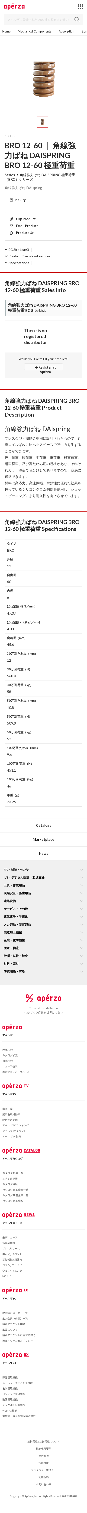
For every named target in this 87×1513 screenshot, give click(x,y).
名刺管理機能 (10, 1388)
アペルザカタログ (12, 1158)
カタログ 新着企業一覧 (15, 1195)
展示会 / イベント (12, 1254)
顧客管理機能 (10, 1377)
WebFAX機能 (9, 1410)
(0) (17, 250)
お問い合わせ (43, 1484)
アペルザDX (9, 1363)
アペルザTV (9, 1094)
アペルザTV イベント (14, 1131)
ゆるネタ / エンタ (12, 1270)
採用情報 (44, 1463)
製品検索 (7, 1049)
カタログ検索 (10, 1055)
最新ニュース (9, 1237)
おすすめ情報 (10, 1178)
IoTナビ (6, 1276)
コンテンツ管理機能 (13, 1394)
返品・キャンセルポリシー (17, 1340)
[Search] (43, 19)
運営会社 (44, 1455)
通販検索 (7, 1061)
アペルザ (7, 1035)
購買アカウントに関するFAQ (18, 1335)
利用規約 (44, 1477)
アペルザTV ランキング (15, 1125)
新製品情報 (8, 1243)
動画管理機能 (10, 1399)
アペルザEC (9, 1298)
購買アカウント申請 (13, 1324)
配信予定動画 (10, 1120)
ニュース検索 (9, 1066)
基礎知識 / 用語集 (12, 1259)
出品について (10, 1329)
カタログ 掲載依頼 (12, 1200)
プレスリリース (11, 1248)
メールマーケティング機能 (17, 1383)
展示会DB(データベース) (16, 1072)
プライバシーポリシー (43, 1470)
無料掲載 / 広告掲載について (43, 1441)
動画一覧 (7, 1108)
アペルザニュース (12, 1223)
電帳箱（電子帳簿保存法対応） (20, 1416)
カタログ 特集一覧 (12, 1173)
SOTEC (10, 136)
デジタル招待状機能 (13, 1405)
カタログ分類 (10, 1184)
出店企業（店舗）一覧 (15, 1318)
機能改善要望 (43, 1448)
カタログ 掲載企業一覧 (15, 1189)
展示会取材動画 (11, 1114)
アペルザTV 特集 (11, 1136)
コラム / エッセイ (12, 1265)
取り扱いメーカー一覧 (15, 1313)
